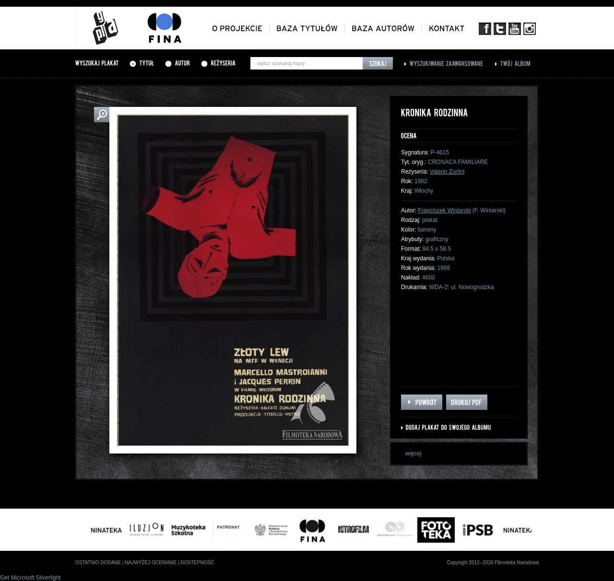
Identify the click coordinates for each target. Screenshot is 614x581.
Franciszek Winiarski (444, 210)
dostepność (197, 562)
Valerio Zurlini (447, 171)
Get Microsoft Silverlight (30, 577)
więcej (413, 453)
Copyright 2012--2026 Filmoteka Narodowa (493, 562)
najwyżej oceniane (151, 562)
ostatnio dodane (98, 562)
